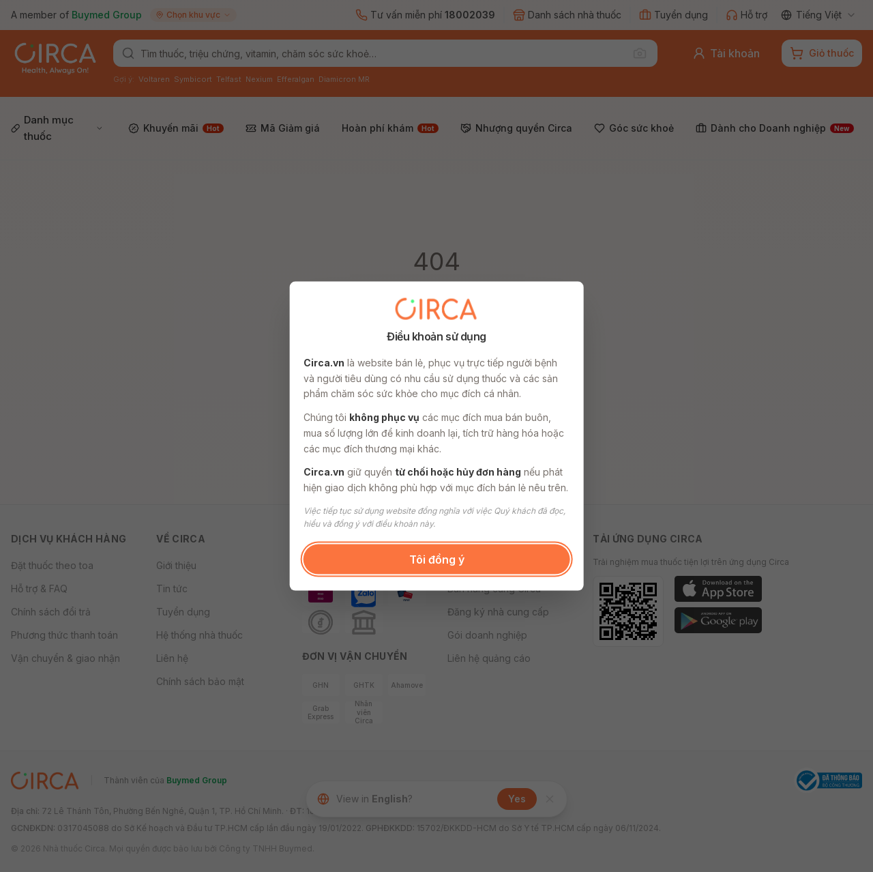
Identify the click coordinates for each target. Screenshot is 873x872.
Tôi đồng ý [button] (436, 559)
